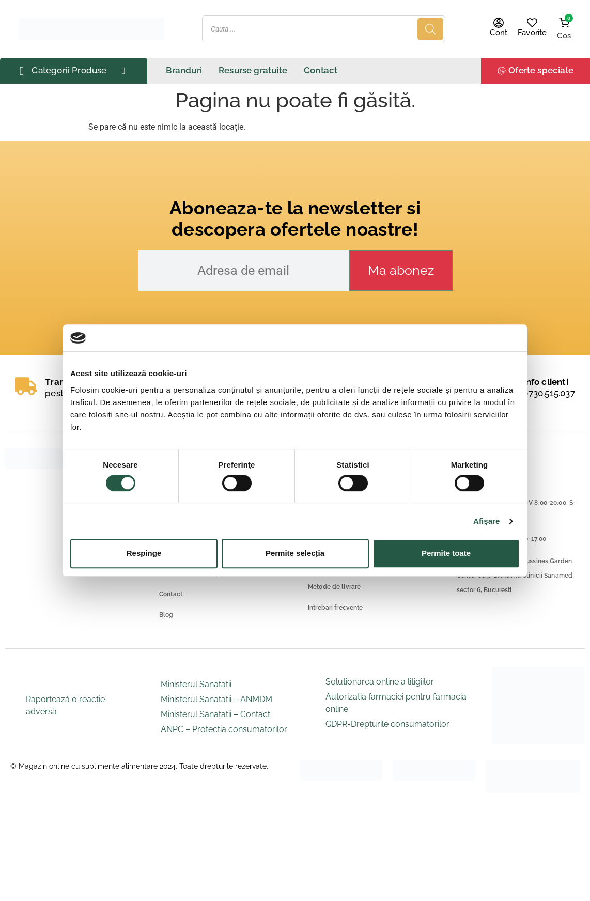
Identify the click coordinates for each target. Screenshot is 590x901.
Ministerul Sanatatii (196, 684)
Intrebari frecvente (335, 607)
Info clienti (545, 382)
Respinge (144, 553)
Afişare (486, 521)
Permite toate (446, 553)
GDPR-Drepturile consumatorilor (387, 724)
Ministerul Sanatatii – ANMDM (216, 699)
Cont (498, 32)
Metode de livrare (334, 587)
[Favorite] (532, 23)
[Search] (430, 29)
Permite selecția (295, 553)
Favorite (532, 32)
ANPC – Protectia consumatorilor (224, 729)
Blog (166, 614)
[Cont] (498, 23)
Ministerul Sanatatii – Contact (215, 714)
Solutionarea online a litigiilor (379, 682)
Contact (170, 594)
